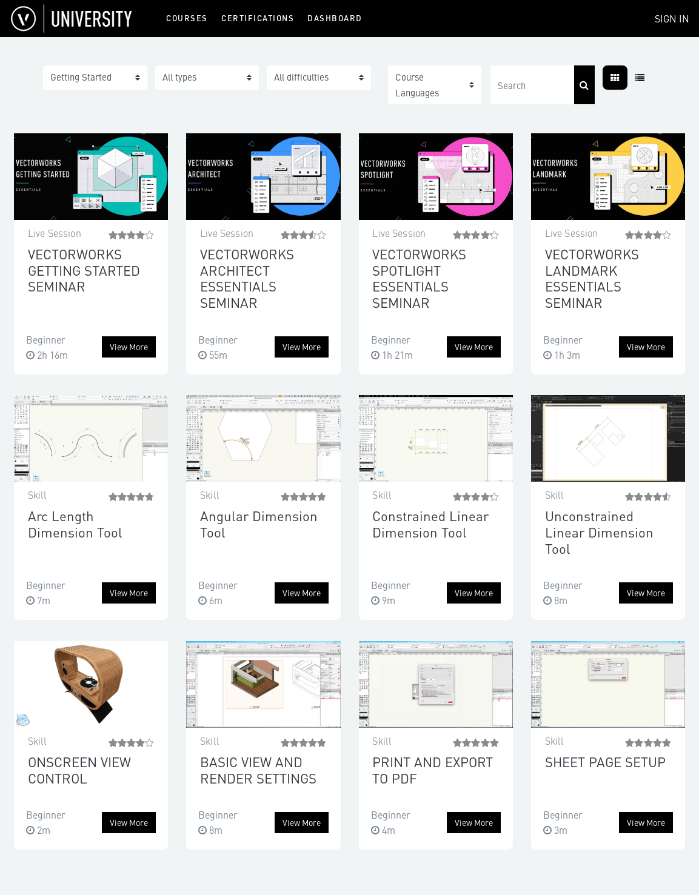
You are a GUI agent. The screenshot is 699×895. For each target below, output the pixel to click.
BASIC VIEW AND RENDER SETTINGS (258, 769)
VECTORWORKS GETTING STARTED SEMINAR (84, 269)
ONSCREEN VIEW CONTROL (79, 769)
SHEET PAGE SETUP (605, 761)
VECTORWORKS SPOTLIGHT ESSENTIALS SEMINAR (419, 277)
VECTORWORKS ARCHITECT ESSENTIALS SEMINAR (247, 277)
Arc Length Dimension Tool (75, 523)
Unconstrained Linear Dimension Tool (599, 531)
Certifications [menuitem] (257, 18)
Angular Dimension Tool (259, 523)
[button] (435, 84)
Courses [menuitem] (187, 18)
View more (129, 347)
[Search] (532, 84)
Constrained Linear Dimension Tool (430, 523)
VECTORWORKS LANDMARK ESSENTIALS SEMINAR (592, 277)
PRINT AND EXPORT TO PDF (432, 769)
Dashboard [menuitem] (335, 18)
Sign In (672, 18)
